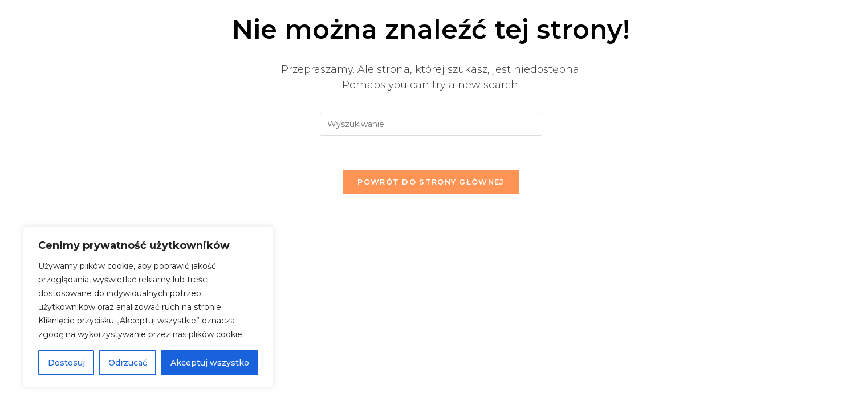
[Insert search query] (431, 124)
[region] (148, 307)
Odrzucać (127, 363)
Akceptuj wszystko (209, 363)
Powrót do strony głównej (430, 181)
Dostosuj (66, 363)
